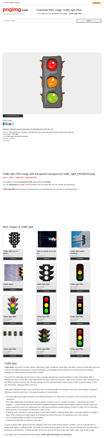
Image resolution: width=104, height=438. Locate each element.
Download (13, 258)
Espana (17, 2)
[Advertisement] (52, 38)
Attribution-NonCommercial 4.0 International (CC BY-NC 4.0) (31, 129)
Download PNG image (13, 116)
